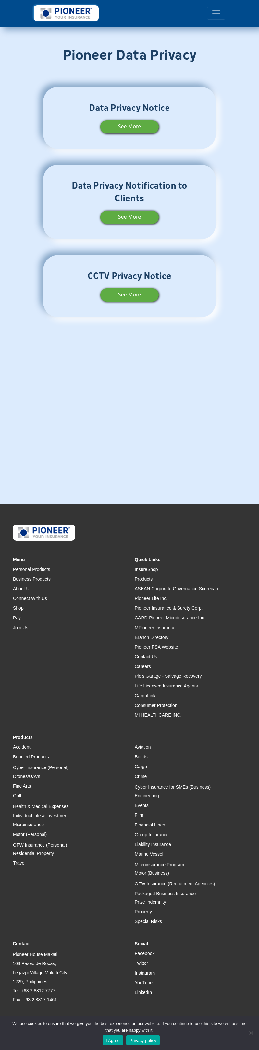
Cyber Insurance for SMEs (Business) (173, 787)
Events (142, 805)
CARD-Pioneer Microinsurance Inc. (170, 617)
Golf (17, 795)
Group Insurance (151, 834)
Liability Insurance (153, 844)
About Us (22, 588)
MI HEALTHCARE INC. (158, 715)
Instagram (145, 972)
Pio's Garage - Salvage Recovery (168, 676)
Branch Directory (151, 637)
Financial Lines (150, 824)
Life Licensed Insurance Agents (166, 685)
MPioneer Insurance (155, 627)
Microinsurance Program (159, 864)
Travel (19, 863)
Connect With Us (30, 598)
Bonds (141, 756)
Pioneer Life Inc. (151, 598)
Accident (22, 747)
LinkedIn (143, 992)
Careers (143, 666)
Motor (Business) (152, 873)
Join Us (20, 627)
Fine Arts (22, 786)
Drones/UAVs (26, 776)
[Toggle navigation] (216, 13)
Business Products (32, 579)
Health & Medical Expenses (40, 806)
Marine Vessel (149, 854)
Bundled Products (31, 756)
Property (143, 911)
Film (139, 815)
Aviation (143, 747)
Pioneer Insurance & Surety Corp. (169, 608)
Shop (18, 608)
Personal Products (31, 569)
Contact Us (146, 656)
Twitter (141, 963)
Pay (17, 617)
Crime (141, 776)
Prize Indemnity (150, 902)
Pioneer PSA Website (156, 647)
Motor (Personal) (30, 834)
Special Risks (148, 921)
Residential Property (33, 853)
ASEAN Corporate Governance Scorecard (177, 588)
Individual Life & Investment (40, 815)
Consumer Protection (156, 705)
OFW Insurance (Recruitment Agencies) (175, 883)
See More (129, 126)
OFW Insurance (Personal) (40, 845)
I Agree (113, 1040)
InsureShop (146, 569)
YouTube (144, 982)
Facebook (144, 953)
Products (144, 579)
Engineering (147, 795)
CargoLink (145, 695)
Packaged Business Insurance (165, 893)
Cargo (141, 766)
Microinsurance (28, 824)
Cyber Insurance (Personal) (40, 767)
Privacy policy (143, 1040)
